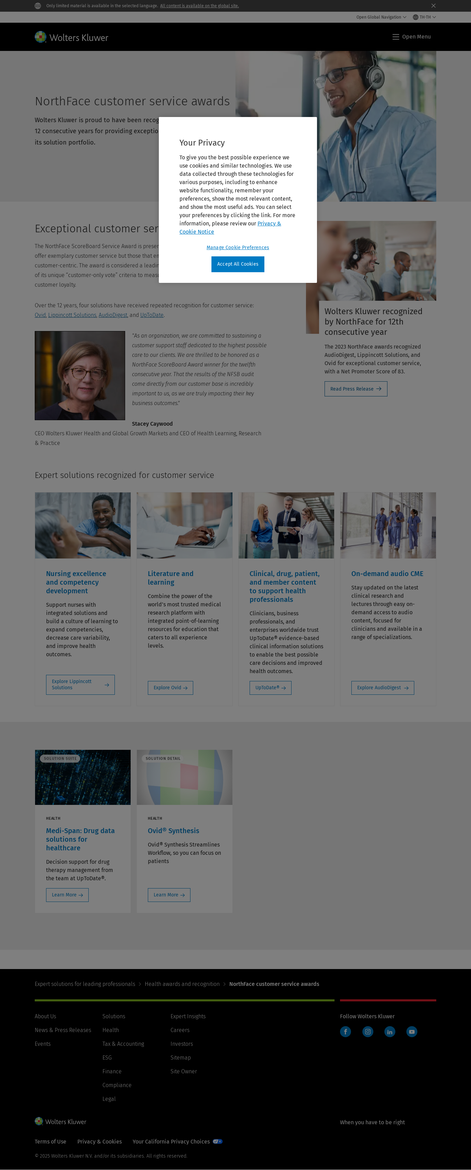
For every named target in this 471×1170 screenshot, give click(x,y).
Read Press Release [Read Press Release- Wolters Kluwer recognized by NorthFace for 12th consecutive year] (352, 389)
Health (110, 1030)
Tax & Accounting (123, 1044)
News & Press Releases (63, 1030)
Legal (109, 1099)
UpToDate (152, 315)
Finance (112, 1071)
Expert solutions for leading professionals (85, 984)
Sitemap (181, 1057)
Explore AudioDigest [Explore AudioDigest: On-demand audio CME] (379, 688)
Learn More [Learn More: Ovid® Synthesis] (166, 895)
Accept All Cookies (238, 264)
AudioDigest (113, 315)
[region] (238, 200)
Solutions (113, 1016)
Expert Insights (188, 1016)
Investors (182, 1044)
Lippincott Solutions (72, 315)
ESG (107, 1057)
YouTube (411, 1031)
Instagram (367, 1031)
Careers (180, 1030)
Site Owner (184, 1071)
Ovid (40, 315)
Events (43, 1044)
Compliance (117, 1085)
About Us (45, 1016)
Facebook (345, 1031)
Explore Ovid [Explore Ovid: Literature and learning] (167, 688)
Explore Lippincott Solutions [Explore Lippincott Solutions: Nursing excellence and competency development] (71, 685)
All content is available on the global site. (199, 5)
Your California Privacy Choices (171, 1141)
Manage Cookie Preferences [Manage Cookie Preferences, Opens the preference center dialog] (238, 248)
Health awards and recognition (182, 984)
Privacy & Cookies (99, 1141)
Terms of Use (50, 1141)
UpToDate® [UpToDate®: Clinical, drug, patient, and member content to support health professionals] (267, 688)
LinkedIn (389, 1031)
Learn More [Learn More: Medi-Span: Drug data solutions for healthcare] (64, 895)
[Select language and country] (424, 17)
